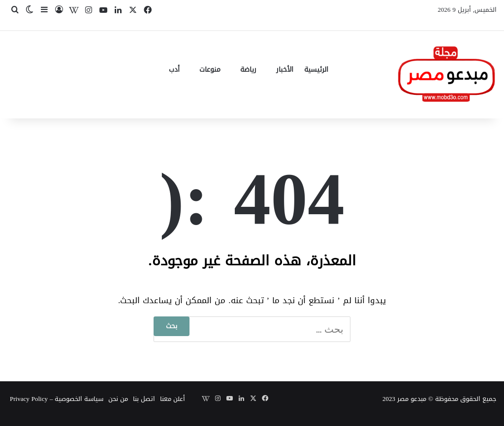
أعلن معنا (172, 399)
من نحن (118, 399)
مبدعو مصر (411, 399)
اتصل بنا (144, 399)
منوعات (209, 69)
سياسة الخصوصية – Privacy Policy (56, 399)
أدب (174, 69)
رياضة (248, 69)
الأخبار (284, 69)
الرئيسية (316, 69)
